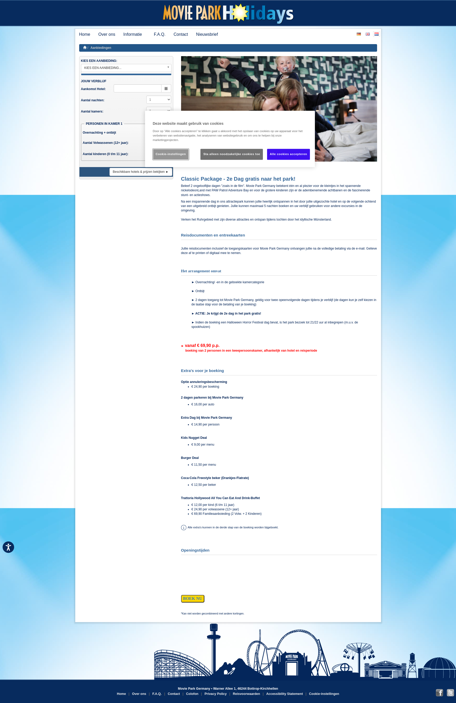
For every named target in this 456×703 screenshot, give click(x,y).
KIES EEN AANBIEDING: (99, 61)
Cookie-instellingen (324, 694)
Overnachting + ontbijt (99, 132)
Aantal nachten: (93, 100)
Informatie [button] (134, 34)
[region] (230, 139)
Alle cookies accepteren (288, 154)
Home (84, 34)
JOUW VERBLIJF (93, 81)
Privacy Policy (216, 694)
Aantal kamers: (92, 111)
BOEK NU (192, 598)
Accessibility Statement (284, 694)
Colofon (192, 694)
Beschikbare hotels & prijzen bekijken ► (141, 172)
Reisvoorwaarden (246, 694)
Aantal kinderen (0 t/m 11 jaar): (106, 154)
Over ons (106, 34)
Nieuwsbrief (207, 34)
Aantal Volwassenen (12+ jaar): (106, 143)
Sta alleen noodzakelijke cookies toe (231, 154)
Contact (181, 34)
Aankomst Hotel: (93, 89)
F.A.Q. (159, 34)
